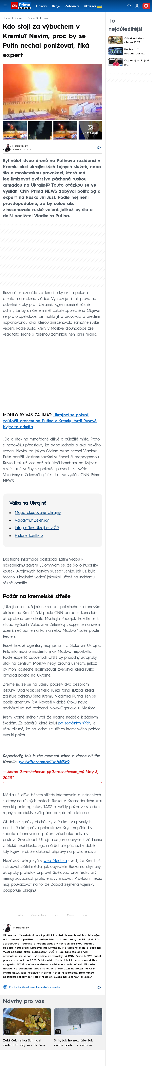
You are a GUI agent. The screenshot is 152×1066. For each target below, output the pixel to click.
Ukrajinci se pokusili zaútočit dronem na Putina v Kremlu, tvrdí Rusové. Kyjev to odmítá (50, 421)
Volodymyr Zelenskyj (32, 521)
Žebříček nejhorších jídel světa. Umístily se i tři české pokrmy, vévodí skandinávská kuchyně (25, 1043)
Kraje (56, 6)
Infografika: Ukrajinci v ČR (37, 528)
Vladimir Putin (39, 915)
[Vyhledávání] (129, 5)
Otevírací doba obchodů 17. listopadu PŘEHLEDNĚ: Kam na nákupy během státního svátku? (136, 41)
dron (85, 915)
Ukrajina (90, 6)
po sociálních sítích (74, 723)
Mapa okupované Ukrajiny (38, 513)
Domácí (41, 6)
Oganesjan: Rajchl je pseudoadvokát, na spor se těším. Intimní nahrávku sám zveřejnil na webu (136, 63)
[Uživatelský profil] (137, 5)
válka (20, 915)
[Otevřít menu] (5, 6)
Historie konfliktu (29, 536)
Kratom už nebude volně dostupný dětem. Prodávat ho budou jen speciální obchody (136, 52)
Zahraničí (72, 6)
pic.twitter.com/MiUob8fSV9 (44, 762)
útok (56, 915)
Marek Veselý (20, 146)
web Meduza (55, 861)
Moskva (71, 915)
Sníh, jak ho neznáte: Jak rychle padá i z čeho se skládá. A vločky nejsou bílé (75, 1043)
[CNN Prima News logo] (21, 6)
